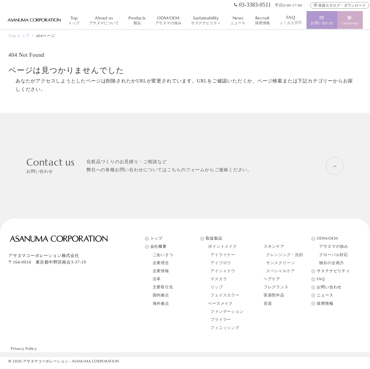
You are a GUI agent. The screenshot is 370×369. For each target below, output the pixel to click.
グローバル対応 (333, 255)
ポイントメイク (222, 246)
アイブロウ (220, 263)
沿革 (157, 279)
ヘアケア (272, 279)
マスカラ (218, 279)
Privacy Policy (24, 349)
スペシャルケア (280, 271)
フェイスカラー (224, 295)
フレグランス (276, 287)
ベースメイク (220, 303)
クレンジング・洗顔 (284, 255)
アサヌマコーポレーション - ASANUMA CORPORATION (71, 361)
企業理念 (161, 263)
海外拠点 (161, 303)
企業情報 (161, 271)
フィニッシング (224, 328)
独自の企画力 (331, 263)
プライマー (220, 320)
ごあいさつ (163, 255)
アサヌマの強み (333, 246)
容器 (268, 303)
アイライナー (222, 255)
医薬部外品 (274, 295)
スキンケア (274, 246)
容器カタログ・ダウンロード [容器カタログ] (339, 5)
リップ (216, 287)
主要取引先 (163, 287)
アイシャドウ (222, 271)
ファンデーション (226, 312)
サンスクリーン (280, 263)
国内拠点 (161, 295)
